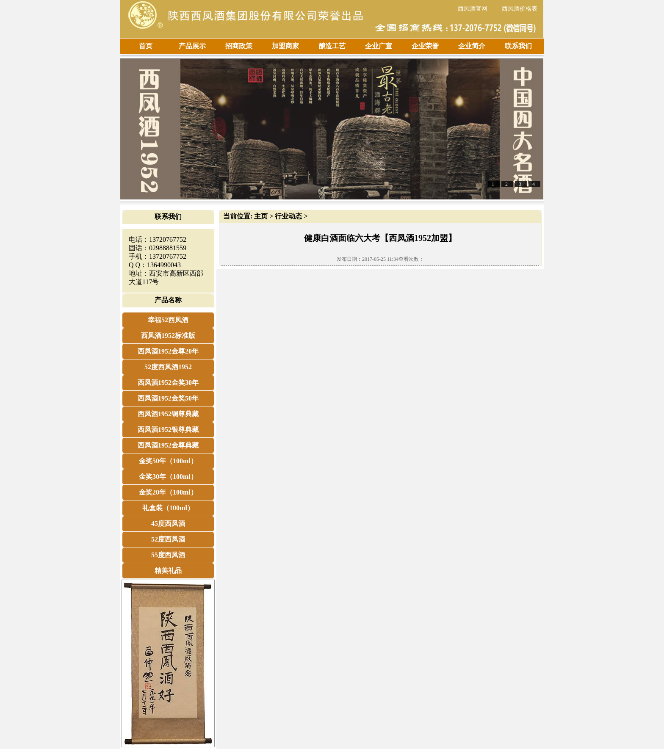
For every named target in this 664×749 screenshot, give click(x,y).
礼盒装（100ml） (168, 507)
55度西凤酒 (168, 554)
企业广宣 (378, 46)
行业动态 (288, 216)
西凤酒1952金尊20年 (168, 351)
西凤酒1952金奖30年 (168, 382)
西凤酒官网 (472, 9)
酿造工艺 (332, 46)
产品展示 (192, 46)
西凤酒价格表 (519, 9)
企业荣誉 (425, 46)
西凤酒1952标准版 (168, 335)
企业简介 (471, 46)
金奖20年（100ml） (168, 492)
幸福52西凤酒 (168, 319)
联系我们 (518, 46)
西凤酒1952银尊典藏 (168, 429)
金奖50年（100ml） (168, 460)
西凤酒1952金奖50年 (168, 398)
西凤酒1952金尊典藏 (168, 445)
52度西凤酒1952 (168, 366)
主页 (261, 216)
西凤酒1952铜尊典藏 (168, 413)
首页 (145, 46)
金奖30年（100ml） (168, 476)
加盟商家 (285, 46)
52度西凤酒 (168, 539)
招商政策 (238, 46)
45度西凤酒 (168, 523)
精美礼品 (168, 570)
